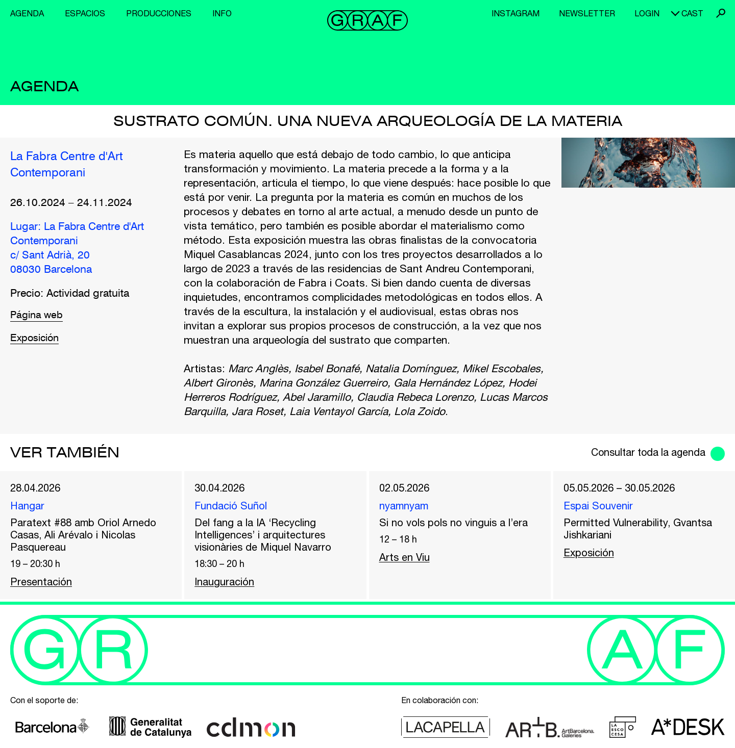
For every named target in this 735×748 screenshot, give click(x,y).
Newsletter (587, 13)
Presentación (42, 584)
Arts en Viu (405, 558)
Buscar (720, 13)
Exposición (36, 339)
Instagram (516, 13)
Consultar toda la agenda (642, 452)
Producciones (158, 13)
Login (646, 13)
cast (692, 13)
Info (222, 13)
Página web (38, 316)
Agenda (27, 13)
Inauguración (225, 584)
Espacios (85, 13)
